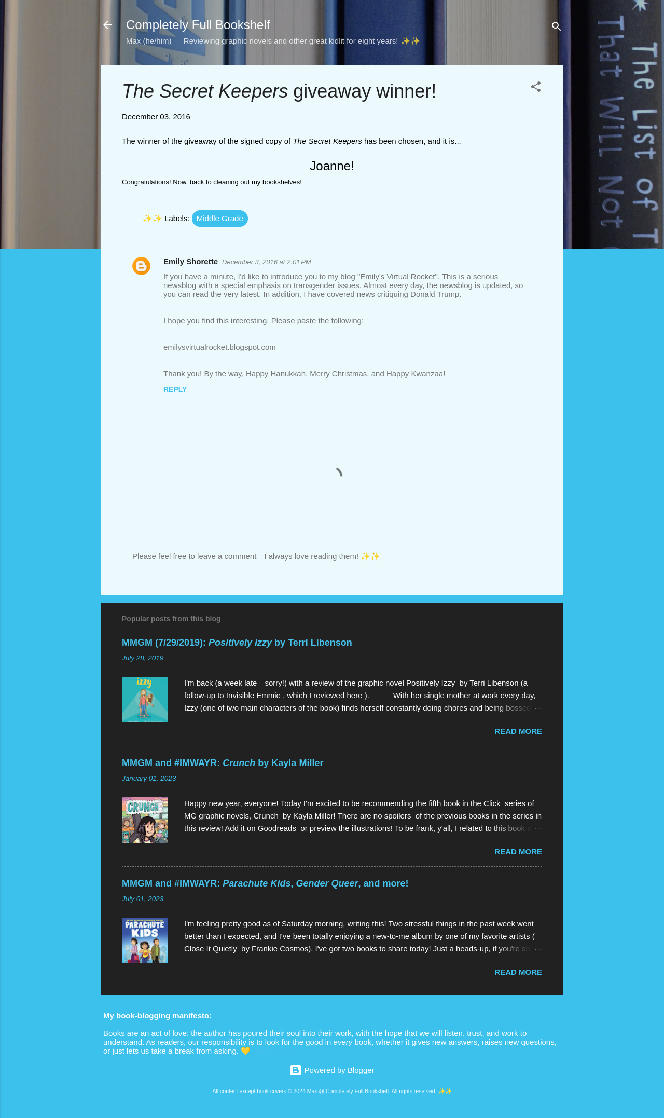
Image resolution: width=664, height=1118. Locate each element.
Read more (518, 731)
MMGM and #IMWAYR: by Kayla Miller (222, 763)
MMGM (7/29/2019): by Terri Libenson (237, 642)
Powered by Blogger (331, 1070)
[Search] (556, 28)
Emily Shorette (190, 261)
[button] (536, 88)
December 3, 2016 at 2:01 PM (266, 262)
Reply (175, 389)
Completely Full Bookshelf (198, 25)
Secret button (276, 1050)
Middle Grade (220, 218)
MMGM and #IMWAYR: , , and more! (265, 883)
